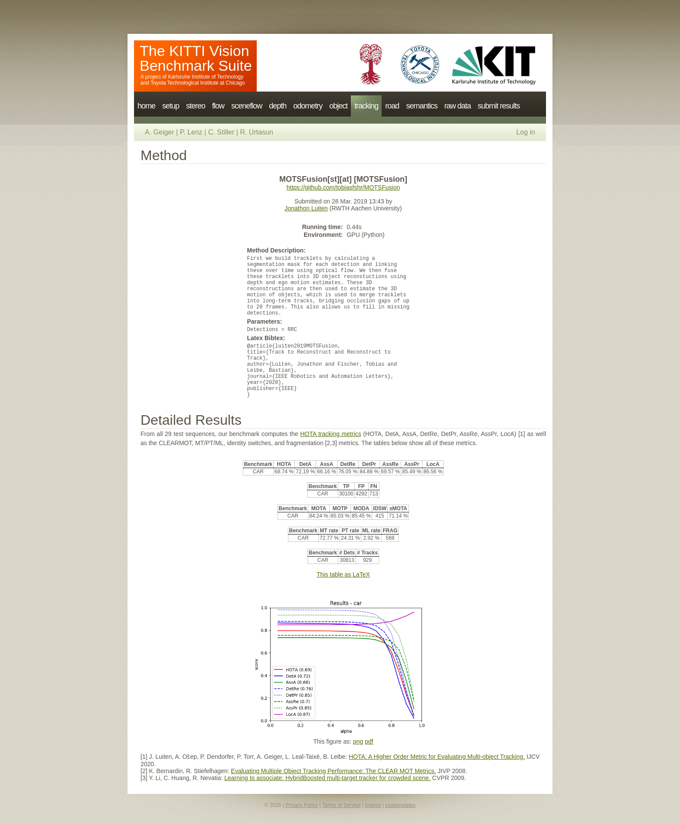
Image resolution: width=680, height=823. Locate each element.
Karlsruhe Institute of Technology (205, 77)
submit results (498, 106)
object (338, 106)
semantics (421, 106)
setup (170, 106)
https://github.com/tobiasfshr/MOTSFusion (343, 187)
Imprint (373, 805)
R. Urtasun (256, 132)
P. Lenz (191, 132)
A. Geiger (159, 132)
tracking (366, 106)
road (392, 106)
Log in (525, 132)
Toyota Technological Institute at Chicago (197, 83)
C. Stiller (221, 132)
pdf (369, 741)
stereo (195, 106)
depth (277, 106)
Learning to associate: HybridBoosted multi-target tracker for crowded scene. (327, 777)
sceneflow (246, 106)
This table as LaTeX (343, 574)
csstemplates (400, 805)
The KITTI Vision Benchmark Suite (196, 58)
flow (218, 106)
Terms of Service (341, 805)
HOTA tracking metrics (330, 433)
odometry (307, 106)
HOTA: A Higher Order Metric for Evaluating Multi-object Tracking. (437, 756)
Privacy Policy (301, 805)
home (146, 106)
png (358, 741)
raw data (457, 106)
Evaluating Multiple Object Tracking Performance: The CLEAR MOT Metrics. (333, 770)
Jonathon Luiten (306, 208)
